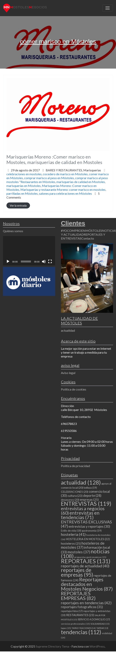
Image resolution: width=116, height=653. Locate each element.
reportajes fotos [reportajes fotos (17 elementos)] (72, 611)
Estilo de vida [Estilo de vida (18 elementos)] (71, 530)
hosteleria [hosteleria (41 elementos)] (73, 534)
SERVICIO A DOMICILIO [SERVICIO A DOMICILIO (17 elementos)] (94, 619)
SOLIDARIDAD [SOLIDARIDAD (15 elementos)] (100, 623)
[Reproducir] (8, 261)
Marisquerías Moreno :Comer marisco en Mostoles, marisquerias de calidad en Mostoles (54, 159)
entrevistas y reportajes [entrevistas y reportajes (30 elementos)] (89, 526)
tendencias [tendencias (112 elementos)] (81, 632)
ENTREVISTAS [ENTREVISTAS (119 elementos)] (86, 503)
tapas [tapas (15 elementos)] (66, 628)
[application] (29, 250)
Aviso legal (68, 373)
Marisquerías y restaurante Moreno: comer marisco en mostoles (62, 189)
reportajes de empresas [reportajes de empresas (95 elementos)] (77, 572)
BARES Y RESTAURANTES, (73, 170)
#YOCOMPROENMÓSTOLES (81, 230)
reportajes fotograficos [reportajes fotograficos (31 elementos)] (82, 607)
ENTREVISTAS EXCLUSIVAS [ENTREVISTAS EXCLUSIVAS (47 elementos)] (86, 523)
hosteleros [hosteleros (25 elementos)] (71, 543)
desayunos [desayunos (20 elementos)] (70, 499)
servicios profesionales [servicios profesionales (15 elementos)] (75, 623)
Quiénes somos (13, 231)
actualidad (68, 330)
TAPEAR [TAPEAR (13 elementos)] (102, 628)
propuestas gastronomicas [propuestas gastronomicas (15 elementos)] (90, 557)
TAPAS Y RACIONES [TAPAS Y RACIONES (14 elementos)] (84, 628)
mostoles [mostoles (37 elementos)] (79, 552)
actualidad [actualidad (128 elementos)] (81, 482)
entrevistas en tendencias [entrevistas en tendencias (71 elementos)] (80, 515)
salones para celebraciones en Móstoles (65, 193)
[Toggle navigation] (107, 8)
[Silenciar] (44, 261)
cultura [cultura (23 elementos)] (75, 495)
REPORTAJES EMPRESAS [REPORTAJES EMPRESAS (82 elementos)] (78, 595)
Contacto (87, 238)
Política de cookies (73, 389)
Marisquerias (92, 170)
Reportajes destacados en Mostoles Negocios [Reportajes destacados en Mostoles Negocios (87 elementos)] (87, 584)
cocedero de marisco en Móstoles (65, 174)
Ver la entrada (18, 205)
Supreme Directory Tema (53, 646)
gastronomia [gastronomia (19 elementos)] (92, 530)
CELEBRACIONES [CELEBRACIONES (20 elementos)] (74, 491)
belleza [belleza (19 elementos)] (90, 487)
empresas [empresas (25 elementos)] (89, 499)
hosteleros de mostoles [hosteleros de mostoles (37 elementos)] (83, 545)
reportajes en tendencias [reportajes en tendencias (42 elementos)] (86, 602)
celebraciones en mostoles (24, 174)
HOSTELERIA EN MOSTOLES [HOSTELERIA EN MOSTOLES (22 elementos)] (88, 539)
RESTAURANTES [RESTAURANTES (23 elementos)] (80, 615)
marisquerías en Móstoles (23, 185)
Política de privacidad (75, 466)
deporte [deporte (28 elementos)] (92, 496)
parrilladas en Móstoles (22, 193)
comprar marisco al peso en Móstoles (49, 178)
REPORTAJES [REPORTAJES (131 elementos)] (85, 561)
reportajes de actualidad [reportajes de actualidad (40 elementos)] (85, 566)
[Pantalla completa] (50, 261)
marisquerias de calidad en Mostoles (80, 182)
